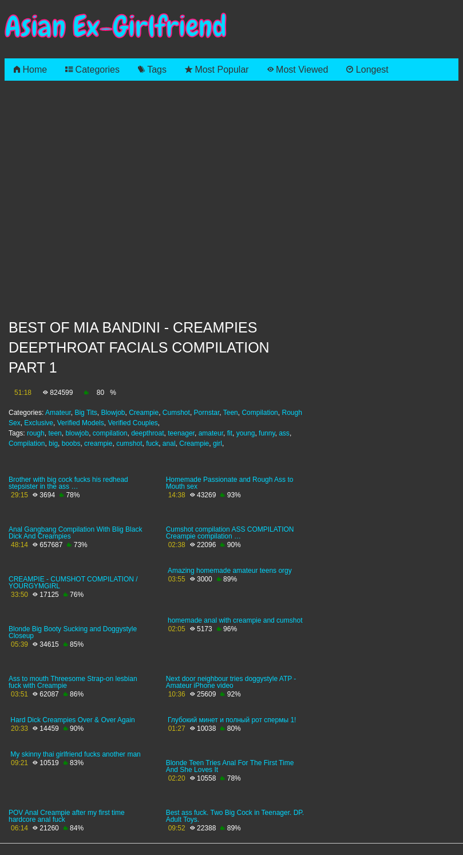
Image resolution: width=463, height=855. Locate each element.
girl (217, 444)
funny (267, 433)
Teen (230, 413)
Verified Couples (132, 423)
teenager (181, 433)
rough (36, 433)
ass (284, 433)
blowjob (77, 433)
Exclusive (38, 423)
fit (229, 433)
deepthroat (147, 433)
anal (169, 444)
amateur (211, 433)
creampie (98, 444)
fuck (152, 444)
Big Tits (85, 413)
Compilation (260, 413)
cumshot (129, 444)
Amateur (58, 413)
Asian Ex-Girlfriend (116, 26)
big (53, 444)
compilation (110, 433)
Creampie (144, 413)
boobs (71, 444)
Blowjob (113, 413)
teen (54, 433)
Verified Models (80, 423)
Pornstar (207, 413)
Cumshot (176, 413)
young (245, 433)
